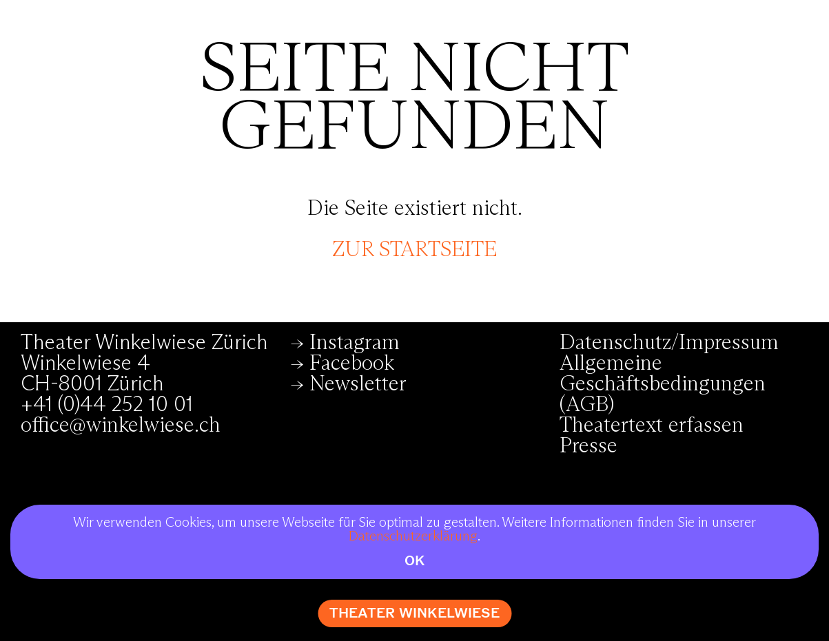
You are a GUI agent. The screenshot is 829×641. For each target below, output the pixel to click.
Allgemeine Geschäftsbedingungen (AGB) (663, 384)
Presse (588, 446)
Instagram (354, 343)
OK (415, 560)
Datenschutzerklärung (413, 536)
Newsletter (358, 384)
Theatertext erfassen (652, 425)
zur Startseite (414, 250)
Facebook (351, 363)
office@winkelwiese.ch (121, 425)
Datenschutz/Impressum (669, 343)
